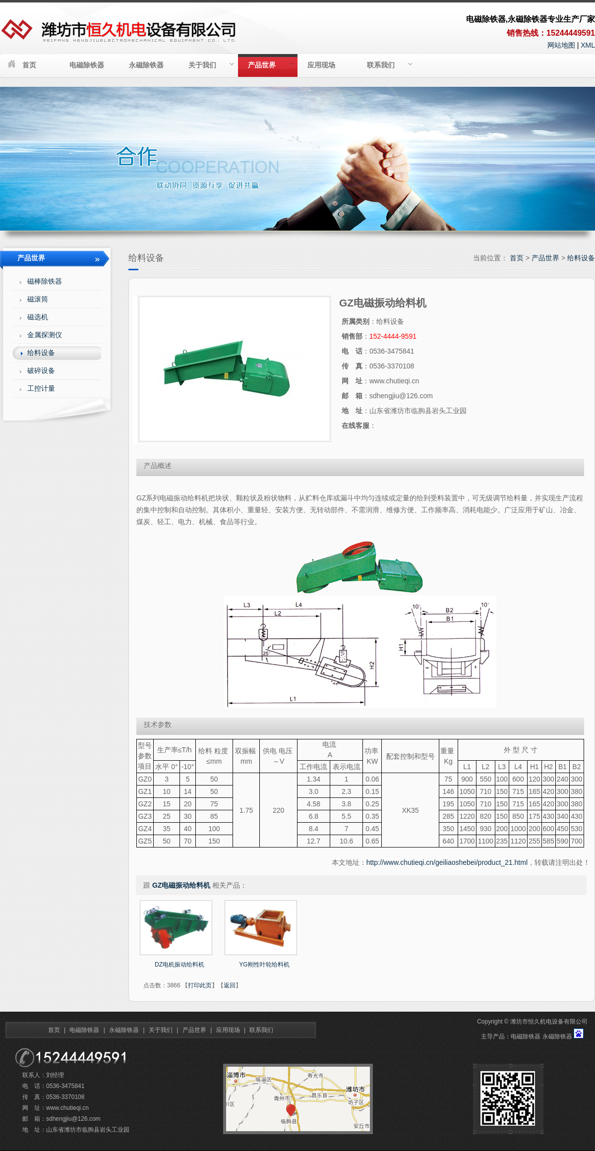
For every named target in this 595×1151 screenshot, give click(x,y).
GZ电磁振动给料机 (181, 885)
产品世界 (271, 65)
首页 (29, 65)
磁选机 (37, 317)
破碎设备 (41, 370)
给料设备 (581, 258)
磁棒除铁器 (44, 281)
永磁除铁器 (146, 65)
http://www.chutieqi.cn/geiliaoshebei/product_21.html (447, 862)
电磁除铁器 (86, 65)
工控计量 (41, 388)
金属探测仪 (44, 335)
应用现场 (321, 65)
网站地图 (561, 45)
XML (588, 45)
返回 (230, 985)
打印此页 (200, 985)
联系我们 (390, 65)
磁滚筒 (37, 299)
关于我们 (211, 65)
